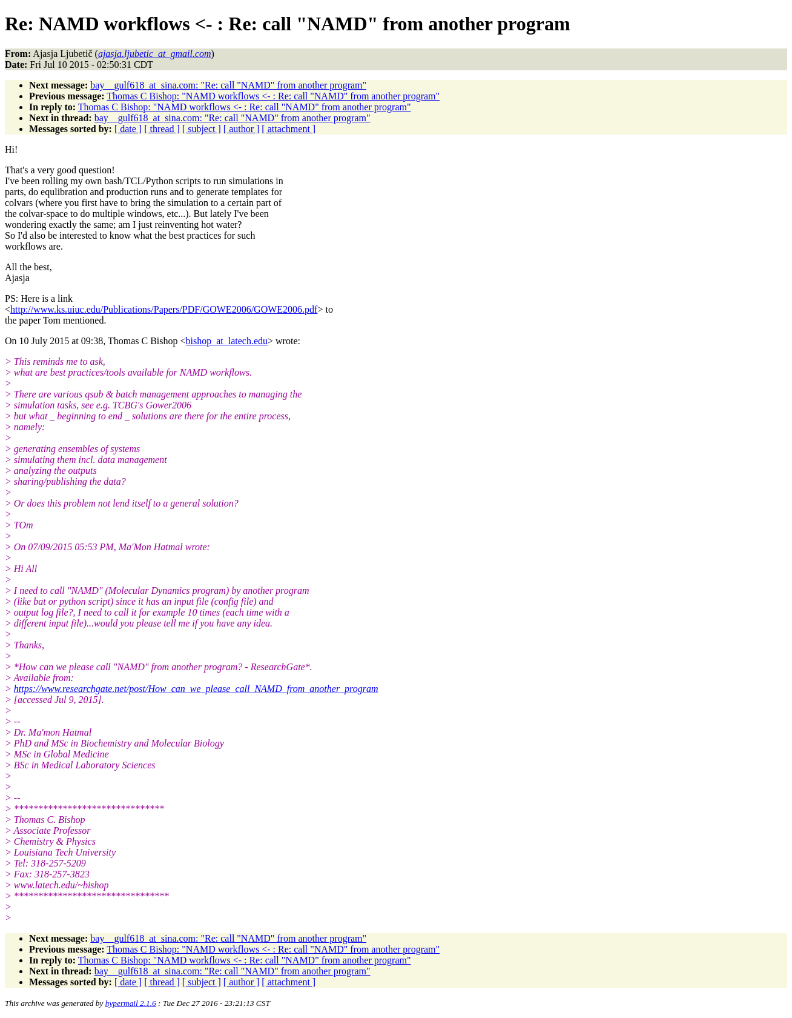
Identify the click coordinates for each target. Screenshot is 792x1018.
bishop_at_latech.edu (227, 341)
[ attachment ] (288, 129)
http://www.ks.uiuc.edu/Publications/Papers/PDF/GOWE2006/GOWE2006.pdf (163, 309)
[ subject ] (201, 129)
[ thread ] (162, 129)
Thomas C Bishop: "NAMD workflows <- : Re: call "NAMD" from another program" (273, 96)
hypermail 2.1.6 (130, 1003)
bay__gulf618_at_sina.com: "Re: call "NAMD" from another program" (228, 85)
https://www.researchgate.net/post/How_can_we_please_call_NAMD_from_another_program (196, 689)
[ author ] (241, 129)
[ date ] (128, 129)
